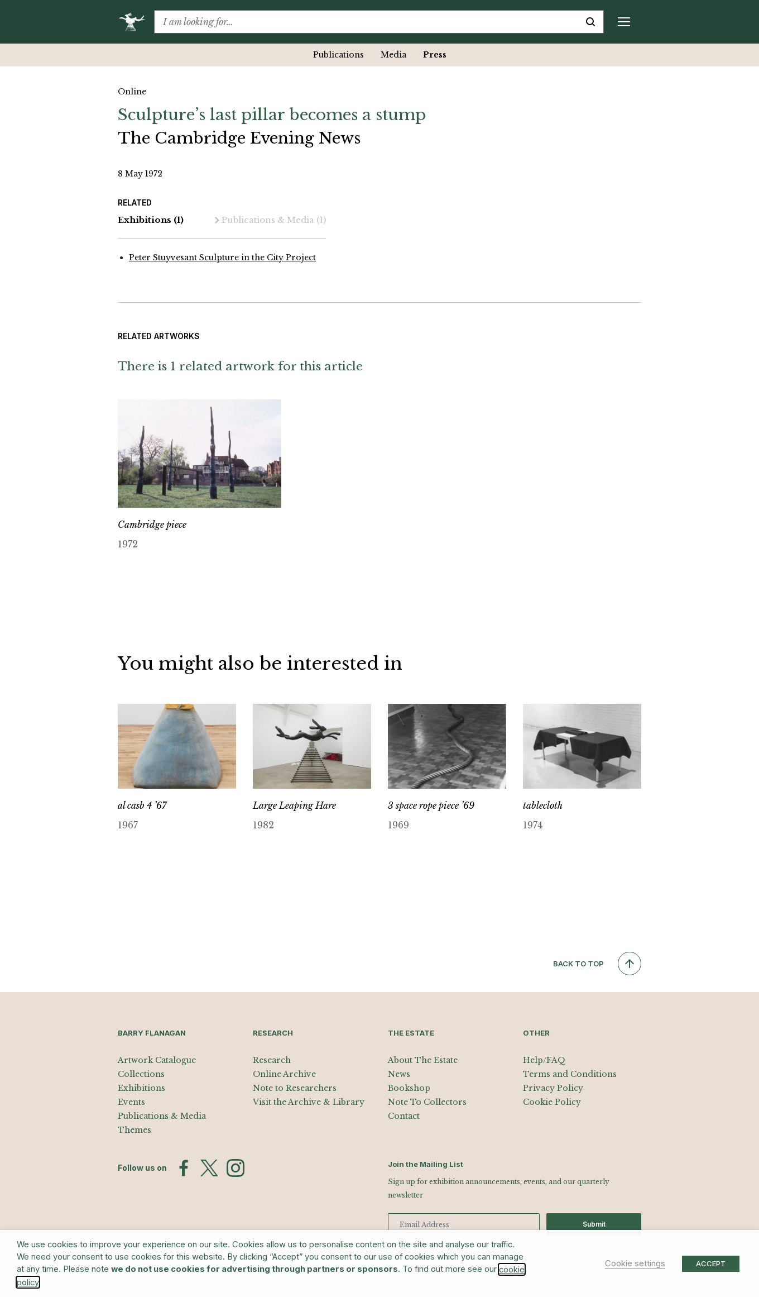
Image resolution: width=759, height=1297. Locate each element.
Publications (338, 55)
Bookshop (409, 1088)
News (399, 1074)
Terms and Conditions (570, 1074)
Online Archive (284, 1074)
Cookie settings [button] (635, 1263)
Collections (141, 1074)
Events (131, 1102)
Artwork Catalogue (157, 1060)
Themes (134, 1130)
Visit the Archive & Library (308, 1102)
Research (272, 1060)
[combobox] (366, 22)
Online (132, 92)
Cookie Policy (552, 1102)
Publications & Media (270, 220)
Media (393, 55)
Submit (594, 1224)
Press (434, 55)
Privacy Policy (553, 1088)
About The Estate (423, 1060)
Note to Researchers (295, 1088)
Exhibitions (151, 220)
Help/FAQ (544, 1060)
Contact (404, 1116)
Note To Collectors (427, 1102)
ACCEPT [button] (711, 1263)
